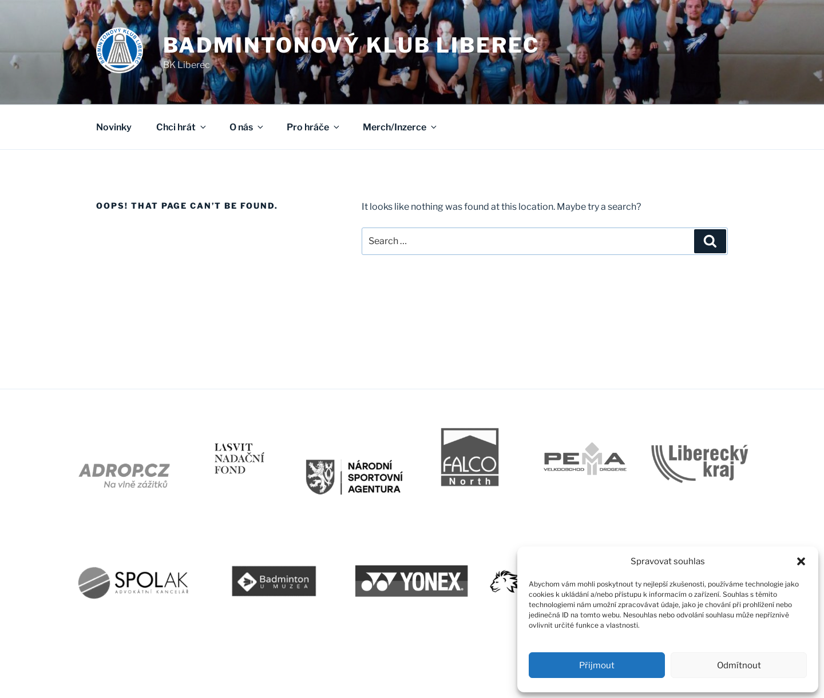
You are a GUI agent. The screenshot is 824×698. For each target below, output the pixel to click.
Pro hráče (314, 127)
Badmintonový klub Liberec (351, 45)
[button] (801, 561)
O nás (247, 127)
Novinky (114, 127)
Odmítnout (739, 665)
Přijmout (597, 665)
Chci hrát (182, 127)
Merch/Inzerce (400, 127)
